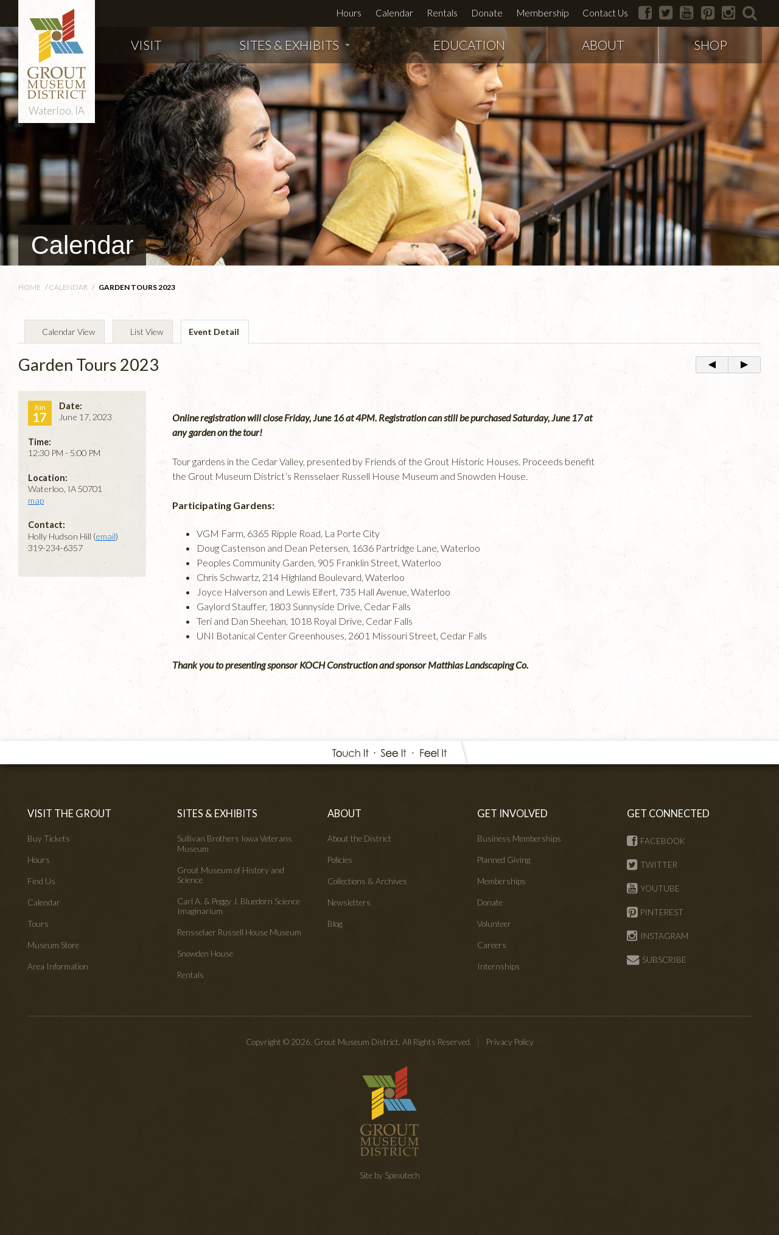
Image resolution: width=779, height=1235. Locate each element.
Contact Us (605, 12)
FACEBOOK (656, 841)
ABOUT (603, 44)
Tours (38, 924)
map (36, 500)
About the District (359, 838)
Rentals (442, 12)
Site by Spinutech (390, 1175)
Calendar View (68, 331)
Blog (334, 924)
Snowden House (205, 954)
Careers (491, 945)
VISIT (146, 44)
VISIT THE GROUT (69, 813)
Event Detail (214, 331)
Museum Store (53, 945)
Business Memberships (519, 838)
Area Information (57, 966)
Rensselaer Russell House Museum (239, 932)
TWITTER (652, 865)
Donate (487, 12)
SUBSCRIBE (656, 960)
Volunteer (494, 924)
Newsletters (349, 902)
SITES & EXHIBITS (294, 44)
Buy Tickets (48, 838)
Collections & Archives (367, 881)
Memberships (501, 881)
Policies (339, 860)
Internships (498, 966)
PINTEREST (655, 912)
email (106, 536)
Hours (349, 12)
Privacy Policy (510, 1042)
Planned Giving (503, 860)
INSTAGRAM (657, 936)
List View (146, 331)
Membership (542, 12)
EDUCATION (469, 44)
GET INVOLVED (512, 813)
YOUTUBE (653, 888)
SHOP (710, 44)
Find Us (41, 881)
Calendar (394, 12)
